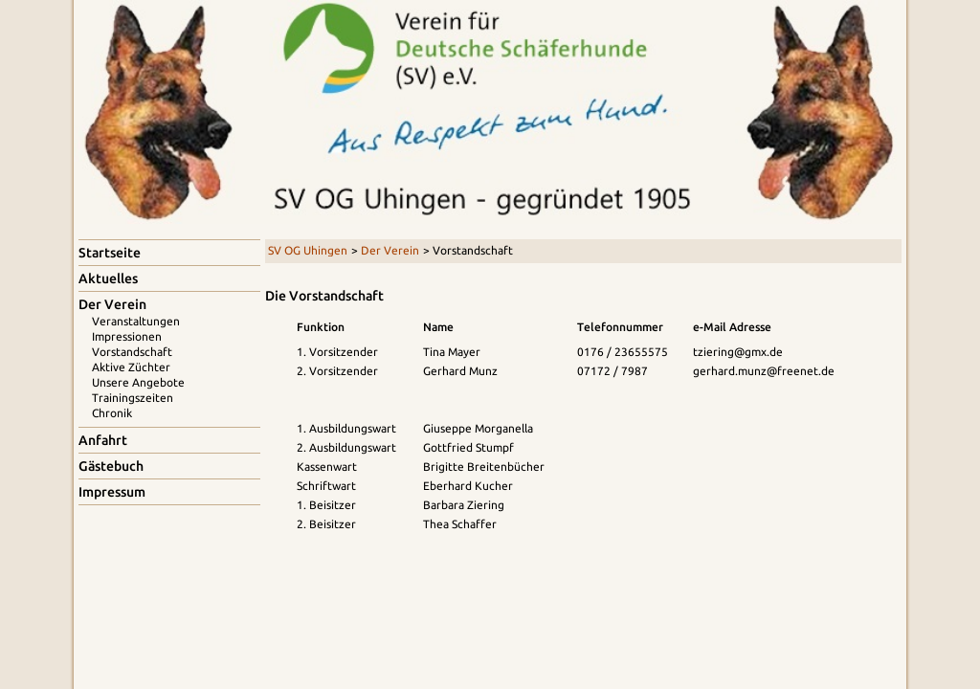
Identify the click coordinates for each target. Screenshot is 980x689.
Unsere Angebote (138, 382)
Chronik (112, 413)
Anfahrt (102, 440)
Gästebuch (111, 466)
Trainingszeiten (132, 397)
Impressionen (127, 336)
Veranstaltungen (136, 321)
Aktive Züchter (131, 367)
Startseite (109, 252)
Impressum (111, 492)
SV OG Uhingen (307, 250)
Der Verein (390, 250)
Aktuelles (108, 278)
